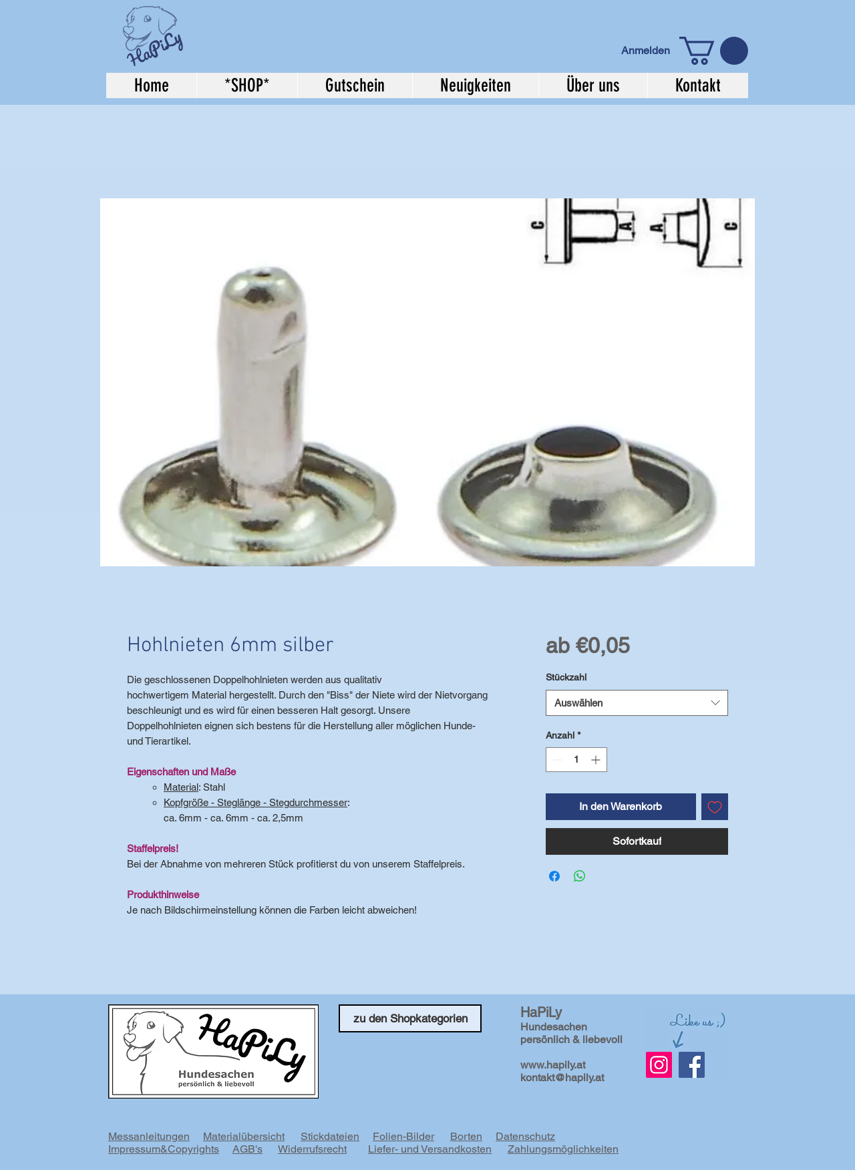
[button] (713, 51)
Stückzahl (566, 677)
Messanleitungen (149, 1136)
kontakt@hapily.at (562, 1077)
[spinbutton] (576, 759)
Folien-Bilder (403, 1136)
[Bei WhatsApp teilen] (580, 876)
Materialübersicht (244, 1136)
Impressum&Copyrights (163, 1149)
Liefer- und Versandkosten (430, 1149)
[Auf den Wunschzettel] (714, 806)
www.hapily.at (552, 1064)
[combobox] (637, 703)
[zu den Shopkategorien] (410, 1018)
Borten (466, 1136)
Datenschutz (525, 1136)
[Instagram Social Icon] (659, 1065)
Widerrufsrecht (312, 1149)
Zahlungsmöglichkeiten (563, 1149)
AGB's (247, 1149)
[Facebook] (692, 1065)
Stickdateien (330, 1136)
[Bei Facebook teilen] (554, 876)
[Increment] (596, 759)
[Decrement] (556, 759)
